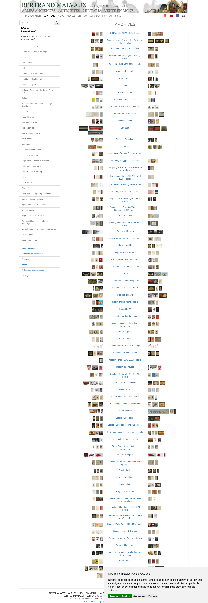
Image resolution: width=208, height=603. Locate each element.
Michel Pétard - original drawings (34, 52)
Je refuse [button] (126, 596)
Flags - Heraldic (28, 117)
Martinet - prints (28, 210)
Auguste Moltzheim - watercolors (34, 216)
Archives (25, 259)
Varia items (26, 144)
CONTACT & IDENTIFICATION (98, 16)
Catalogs (25, 276)
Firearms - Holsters (29, 57)
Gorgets (25, 111)
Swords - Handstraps (30, 46)
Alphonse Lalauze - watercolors (34, 205)
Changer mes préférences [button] (145, 596)
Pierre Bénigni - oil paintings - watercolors (37, 194)
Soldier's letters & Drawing (32, 172)
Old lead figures (28, 234)
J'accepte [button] (114, 596)
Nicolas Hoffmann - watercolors (33, 199)
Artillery (24, 68)
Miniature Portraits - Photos (32, 150)
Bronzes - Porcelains (30, 122)
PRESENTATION (33, 16)
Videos (24, 265)
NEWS (61, 16)
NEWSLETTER (74, 16)
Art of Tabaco (27, 139)
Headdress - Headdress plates (33, 79)
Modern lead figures (29, 240)
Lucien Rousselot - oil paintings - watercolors (39, 229)
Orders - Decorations (30, 155)
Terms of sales (90, 601)
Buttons (24, 98)
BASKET (118, 16)
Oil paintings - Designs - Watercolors (36, 161)
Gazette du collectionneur (32, 254)
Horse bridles (27, 183)
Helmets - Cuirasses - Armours (33, 74)
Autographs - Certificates (31, 166)
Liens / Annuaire (28, 248)
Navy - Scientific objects (31, 133)
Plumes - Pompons (29, 85)
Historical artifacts (28, 128)
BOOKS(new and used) (28, 29)
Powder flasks (27, 63)
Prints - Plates (27, 188)
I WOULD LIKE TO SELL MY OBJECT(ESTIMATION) (38, 37)
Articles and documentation (33, 270)
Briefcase (25, 177)
